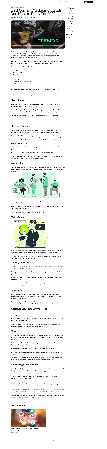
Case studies (70, 11)
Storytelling (70, 16)
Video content (70, 18)
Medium (39, 2)
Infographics (70, 23)
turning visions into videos (73, 21)
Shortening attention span (73, 31)
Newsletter (88, 2)
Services (55, 2)
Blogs (44, 2)
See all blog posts (53, 441)
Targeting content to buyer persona (76, 26)
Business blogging (71, 13)
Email (49, 2)
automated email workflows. (47, 348)
